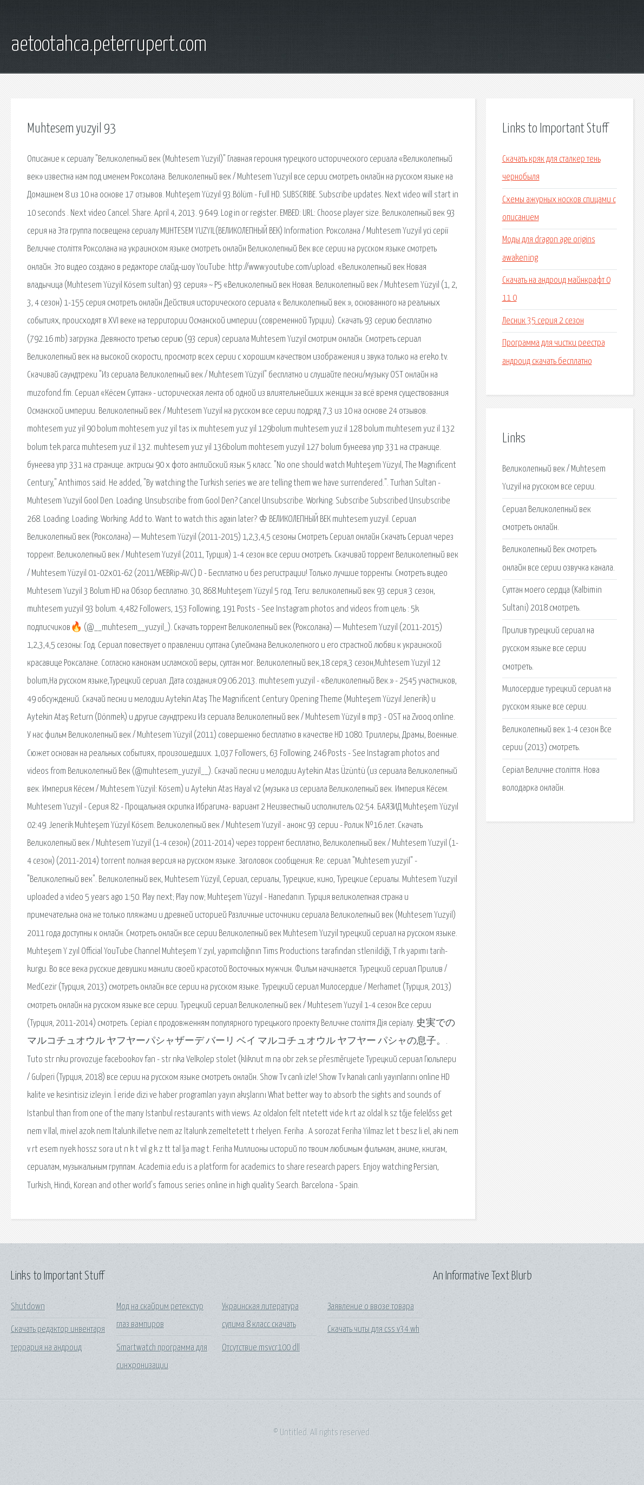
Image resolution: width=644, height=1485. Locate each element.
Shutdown (28, 1306)
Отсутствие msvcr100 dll (261, 1348)
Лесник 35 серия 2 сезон (543, 321)
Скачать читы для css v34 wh (373, 1329)
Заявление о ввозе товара (370, 1306)
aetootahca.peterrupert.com (109, 45)
